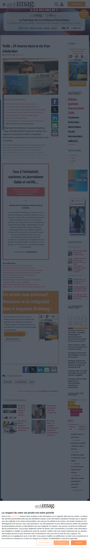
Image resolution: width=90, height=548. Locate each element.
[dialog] (45, 524)
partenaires (15, 516)
